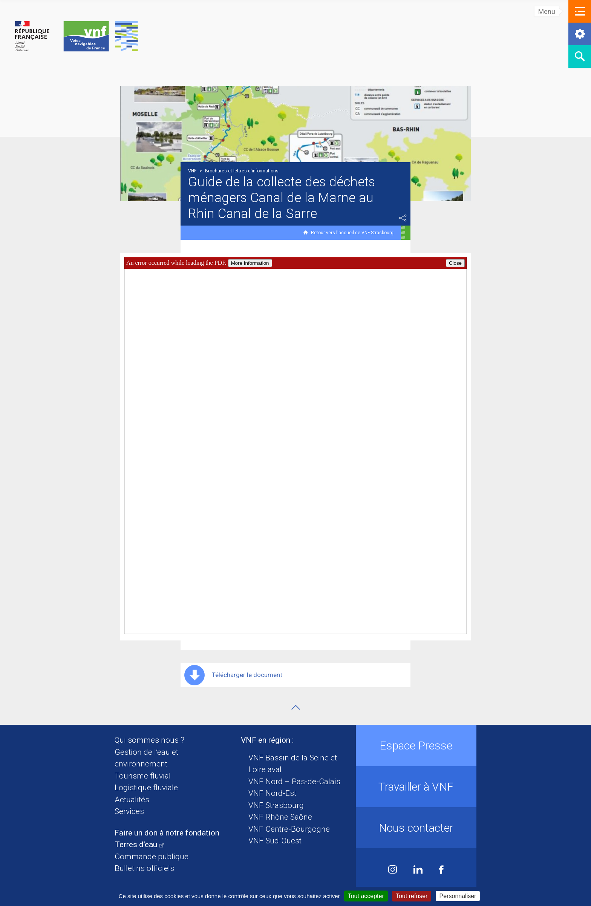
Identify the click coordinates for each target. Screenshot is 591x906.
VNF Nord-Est (272, 793)
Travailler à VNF (415, 786)
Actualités (132, 799)
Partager (402, 218)
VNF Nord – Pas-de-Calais (294, 781)
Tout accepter (366, 896)
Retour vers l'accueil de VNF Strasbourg (352, 232)
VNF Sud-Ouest (275, 840)
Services (129, 811)
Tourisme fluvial (143, 775)
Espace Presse (416, 745)
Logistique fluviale (146, 787)
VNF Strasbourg (276, 805)
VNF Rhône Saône (280, 817)
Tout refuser (411, 896)
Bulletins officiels (144, 868)
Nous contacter (416, 827)
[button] (579, 11)
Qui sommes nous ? (149, 740)
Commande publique (151, 856)
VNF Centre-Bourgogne (289, 829)
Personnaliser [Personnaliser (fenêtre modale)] (457, 896)
